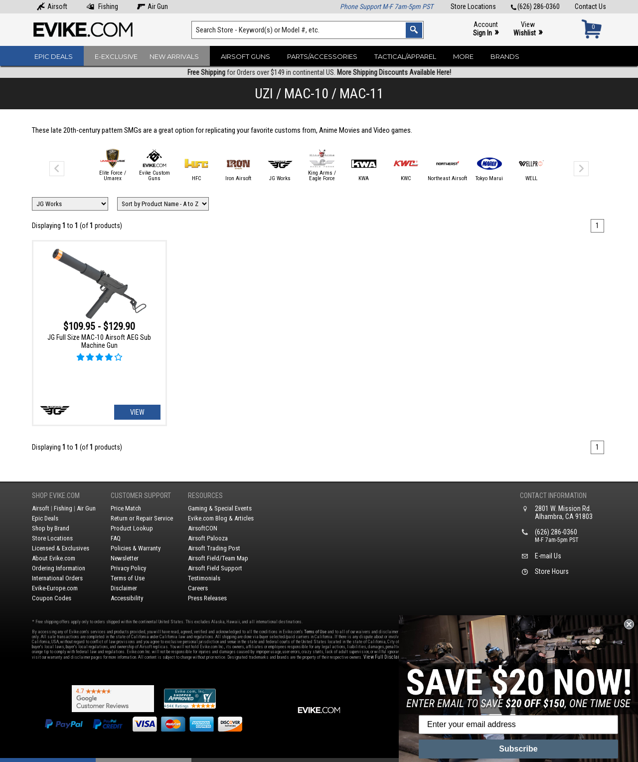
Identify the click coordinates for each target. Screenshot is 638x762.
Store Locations (473, 6)
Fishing (102, 6)
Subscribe (518, 749)
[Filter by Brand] (70, 204)
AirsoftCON (202, 528)
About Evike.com (53, 558)
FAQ (116, 538)
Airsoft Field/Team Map (218, 558)
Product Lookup (132, 528)
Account (485, 29)
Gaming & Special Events (220, 508)
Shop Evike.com (56, 496)
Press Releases (207, 598)
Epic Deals (53, 56)
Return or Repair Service (142, 518)
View (527, 29)
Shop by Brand (50, 528)
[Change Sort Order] (163, 204)
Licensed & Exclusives (60, 548)
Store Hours (552, 571)
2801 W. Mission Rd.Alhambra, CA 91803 (564, 512)
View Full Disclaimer (385, 657)
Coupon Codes (51, 598)
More (463, 56)
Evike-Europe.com (55, 588)
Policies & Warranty (135, 548)
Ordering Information (58, 568)
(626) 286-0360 (535, 6)
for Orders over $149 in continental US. (319, 72)
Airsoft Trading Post (214, 548)
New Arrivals (174, 56)
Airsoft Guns (245, 56)
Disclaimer (124, 588)
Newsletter (125, 558)
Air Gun (152, 6)
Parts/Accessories (322, 56)
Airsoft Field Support (215, 568)
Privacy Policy (128, 568)
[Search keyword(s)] (307, 30)
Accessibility (127, 598)
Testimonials (204, 578)
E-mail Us (548, 556)
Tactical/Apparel (405, 56)
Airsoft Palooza (208, 538)
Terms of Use (128, 578)
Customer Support (141, 496)
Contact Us (590, 6)
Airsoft (52, 6)
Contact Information (553, 496)
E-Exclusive (116, 56)
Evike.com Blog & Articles (221, 518)
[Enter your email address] (518, 724)
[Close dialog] (629, 624)
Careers (198, 588)
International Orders (57, 578)
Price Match (126, 508)
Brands (504, 56)
